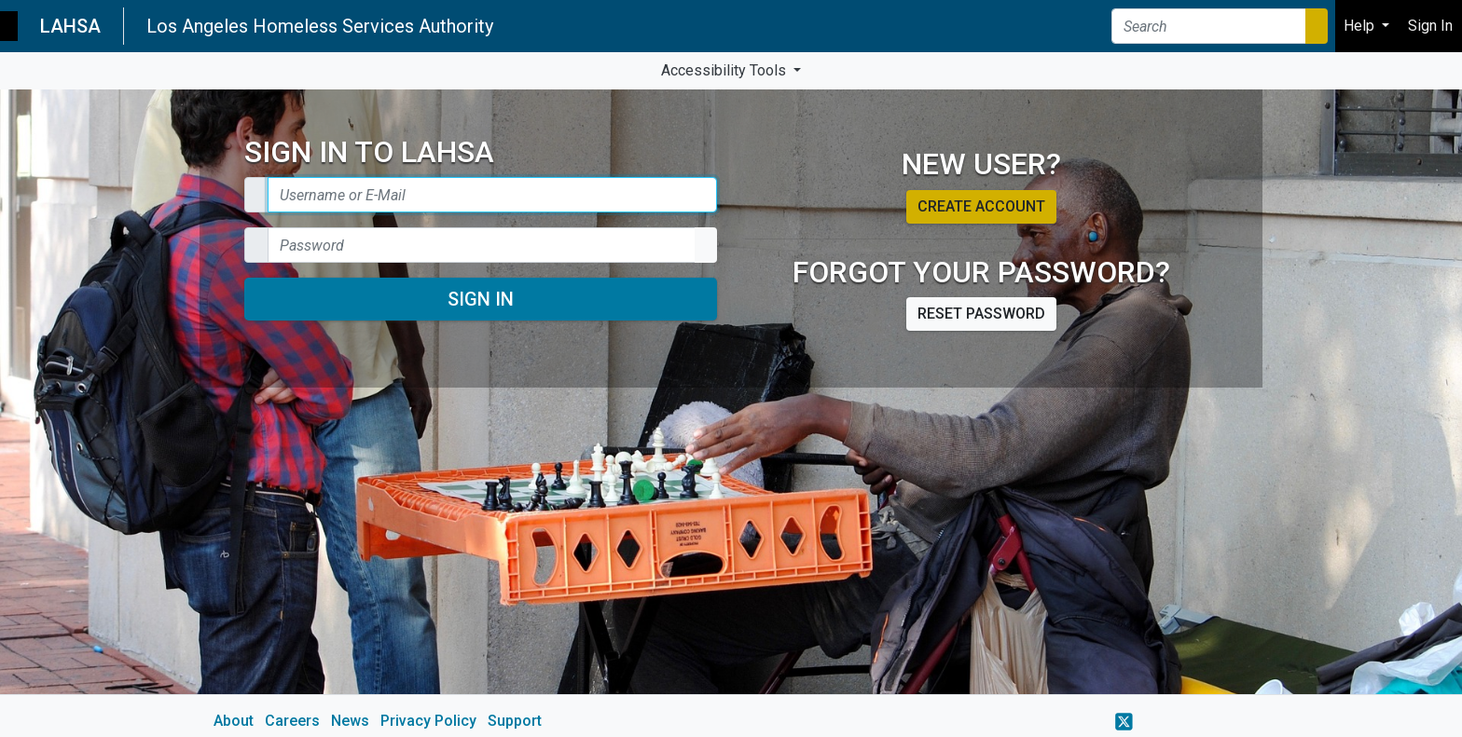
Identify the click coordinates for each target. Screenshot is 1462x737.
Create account (981, 206)
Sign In (481, 299)
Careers (292, 721)
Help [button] (1361, 25)
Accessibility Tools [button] (725, 70)
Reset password (981, 313)
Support (515, 721)
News (350, 721)
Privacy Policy (428, 721)
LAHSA (70, 26)
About (234, 721)
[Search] (1208, 26)
